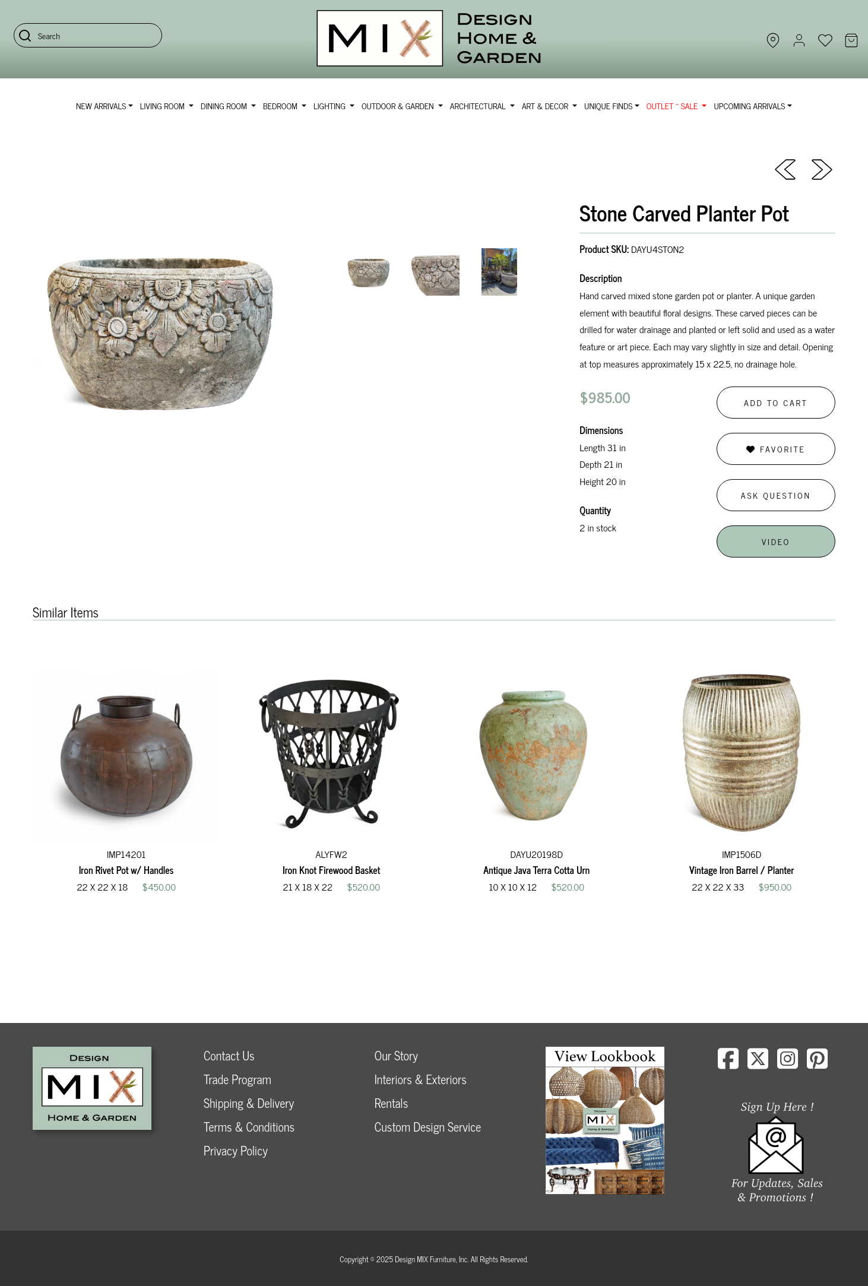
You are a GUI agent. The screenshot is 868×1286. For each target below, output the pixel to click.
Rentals (391, 1103)
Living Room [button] (163, 105)
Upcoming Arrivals (749, 105)
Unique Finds (608, 105)
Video (776, 541)
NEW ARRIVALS (101, 105)
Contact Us (229, 1055)
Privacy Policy (236, 1150)
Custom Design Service (428, 1126)
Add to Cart (776, 402)
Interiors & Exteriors (421, 1079)
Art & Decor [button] (546, 105)
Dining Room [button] (225, 105)
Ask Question (776, 495)
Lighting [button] (330, 105)
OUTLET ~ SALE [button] (673, 105)
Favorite (775, 448)
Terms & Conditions (249, 1126)
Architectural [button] (479, 105)
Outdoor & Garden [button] (399, 105)
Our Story (396, 1055)
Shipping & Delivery (249, 1103)
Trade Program (237, 1079)
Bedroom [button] (281, 105)
